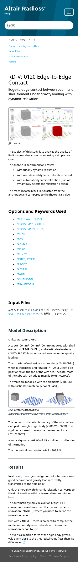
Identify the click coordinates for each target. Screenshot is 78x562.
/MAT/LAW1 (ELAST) (29, 219)
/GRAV (21, 249)
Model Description (18, 56)
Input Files (14, 51)
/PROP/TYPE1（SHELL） (32, 224)
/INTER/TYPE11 (26, 259)
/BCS (20, 239)
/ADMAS (22, 244)
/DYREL (21, 274)
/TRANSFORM (25, 284)
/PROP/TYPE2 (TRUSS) (31, 229)
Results (12, 61)
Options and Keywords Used (24, 46)
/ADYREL (22, 269)
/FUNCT (22, 254)
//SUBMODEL (25, 279)
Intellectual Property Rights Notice (28, 556)
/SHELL (21, 234)
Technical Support (59, 556)
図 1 (25, 542)
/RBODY (22, 264)
